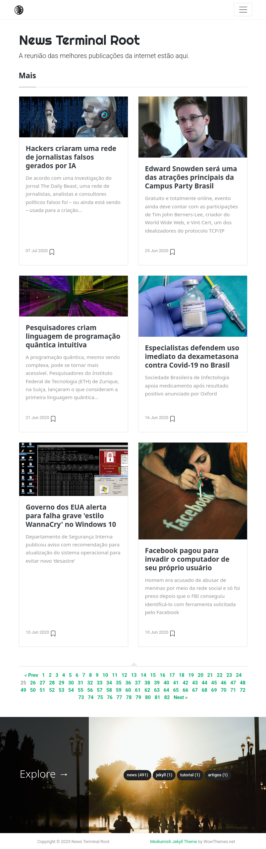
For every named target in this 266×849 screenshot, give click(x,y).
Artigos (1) (218, 774)
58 (109, 690)
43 (195, 683)
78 (129, 697)
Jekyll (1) (164, 774)
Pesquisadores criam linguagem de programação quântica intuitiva (73, 336)
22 (220, 675)
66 (185, 690)
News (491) (137, 774)
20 (200, 675)
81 (157, 697)
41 (176, 683)
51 (42, 690)
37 (137, 683)
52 (52, 690)
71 (233, 690)
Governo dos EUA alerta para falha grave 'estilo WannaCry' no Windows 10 (71, 515)
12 (124, 675)
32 (90, 683)
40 (166, 683)
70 (223, 690)
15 (153, 675)
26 (33, 683)
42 (185, 683)
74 (90, 697)
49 (23, 690)
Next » (180, 697)
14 (143, 675)
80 (148, 697)
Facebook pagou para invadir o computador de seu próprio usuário (187, 559)
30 (71, 683)
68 (204, 690)
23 (229, 675)
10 (105, 675)
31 (80, 683)
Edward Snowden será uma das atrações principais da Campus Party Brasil (191, 177)
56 (90, 690)
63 (157, 690)
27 (42, 683)
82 (167, 697)
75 (100, 697)
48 (242, 683)
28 (52, 683)
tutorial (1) (190, 774)
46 (223, 683)
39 (157, 683)
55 (80, 690)
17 (172, 675)
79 (138, 697)
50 (33, 690)
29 (61, 683)
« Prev (31, 675)
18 (181, 675)
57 (99, 690)
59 (119, 690)
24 (238, 675)
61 (137, 690)
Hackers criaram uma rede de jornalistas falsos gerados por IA (71, 157)
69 (214, 690)
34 (109, 683)
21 (210, 675)
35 (119, 683)
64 (166, 690)
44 (204, 683)
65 (176, 690)
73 (81, 697)
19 (191, 675)
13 (134, 675)
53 (61, 690)
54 (71, 690)
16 (162, 675)
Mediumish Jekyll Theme (173, 841)
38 (147, 683)
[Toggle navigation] (243, 9)
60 (128, 690)
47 (233, 683)
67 (195, 690)
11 (115, 675)
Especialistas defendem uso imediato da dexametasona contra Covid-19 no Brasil (192, 356)
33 (99, 683)
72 (242, 690)
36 (128, 683)
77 (119, 697)
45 (214, 683)
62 (147, 690)
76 (110, 697)
